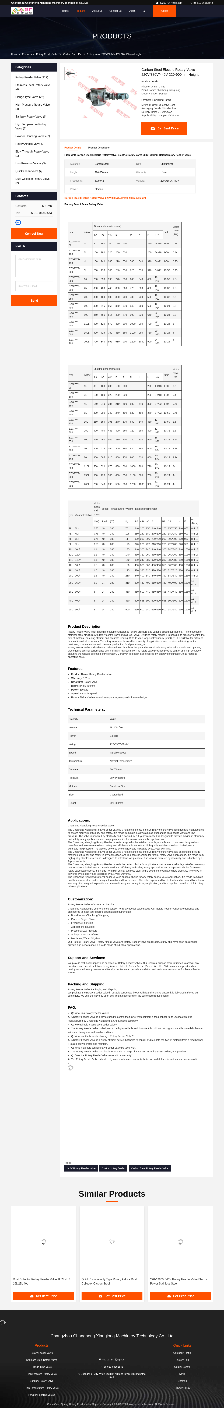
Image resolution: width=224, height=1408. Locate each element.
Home (65, 10)
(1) (32, 153)
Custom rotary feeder (113, 1168)
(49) (33, 87)
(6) (31, 116)
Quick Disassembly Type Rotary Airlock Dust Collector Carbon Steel (177, 1281)
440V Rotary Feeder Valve (81, 1168)
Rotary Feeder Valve (47, 54)
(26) (29, 96)
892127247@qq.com (169, 2)
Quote (164, 10)
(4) (32, 106)
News (182, 1373)
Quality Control (182, 1366)
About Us (97, 10)
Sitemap (182, 1380)
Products (80, 10)
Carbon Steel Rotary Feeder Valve (149, 1168)
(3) (30, 163)
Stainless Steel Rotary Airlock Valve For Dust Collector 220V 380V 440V (41, 1281)
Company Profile (182, 1353)
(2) (31, 126)
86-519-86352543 (201, 2)
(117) (31, 77)
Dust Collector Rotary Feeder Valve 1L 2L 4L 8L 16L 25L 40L (111, 1281)
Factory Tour (182, 1360)
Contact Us (115, 10)
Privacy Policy (182, 1387)
